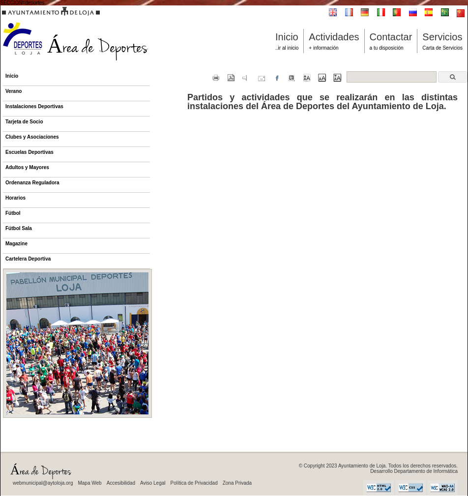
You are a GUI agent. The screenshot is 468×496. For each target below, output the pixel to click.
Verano (13, 91)
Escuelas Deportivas (29, 152)
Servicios (442, 36)
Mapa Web (89, 483)
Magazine (16, 243)
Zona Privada (237, 483)
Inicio (286, 36)
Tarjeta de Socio (24, 121)
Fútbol (13, 213)
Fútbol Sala (18, 228)
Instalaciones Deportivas (34, 106)
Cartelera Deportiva (28, 259)
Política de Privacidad (194, 483)
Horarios (15, 198)
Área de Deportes (74, 49)
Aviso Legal (153, 483)
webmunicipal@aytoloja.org (43, 483)
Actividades (334, 36)
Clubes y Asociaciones (32, 137)
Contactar (391, 36)
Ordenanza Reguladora (32, 182)
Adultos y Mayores (27, 167)
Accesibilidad (121, 483)
